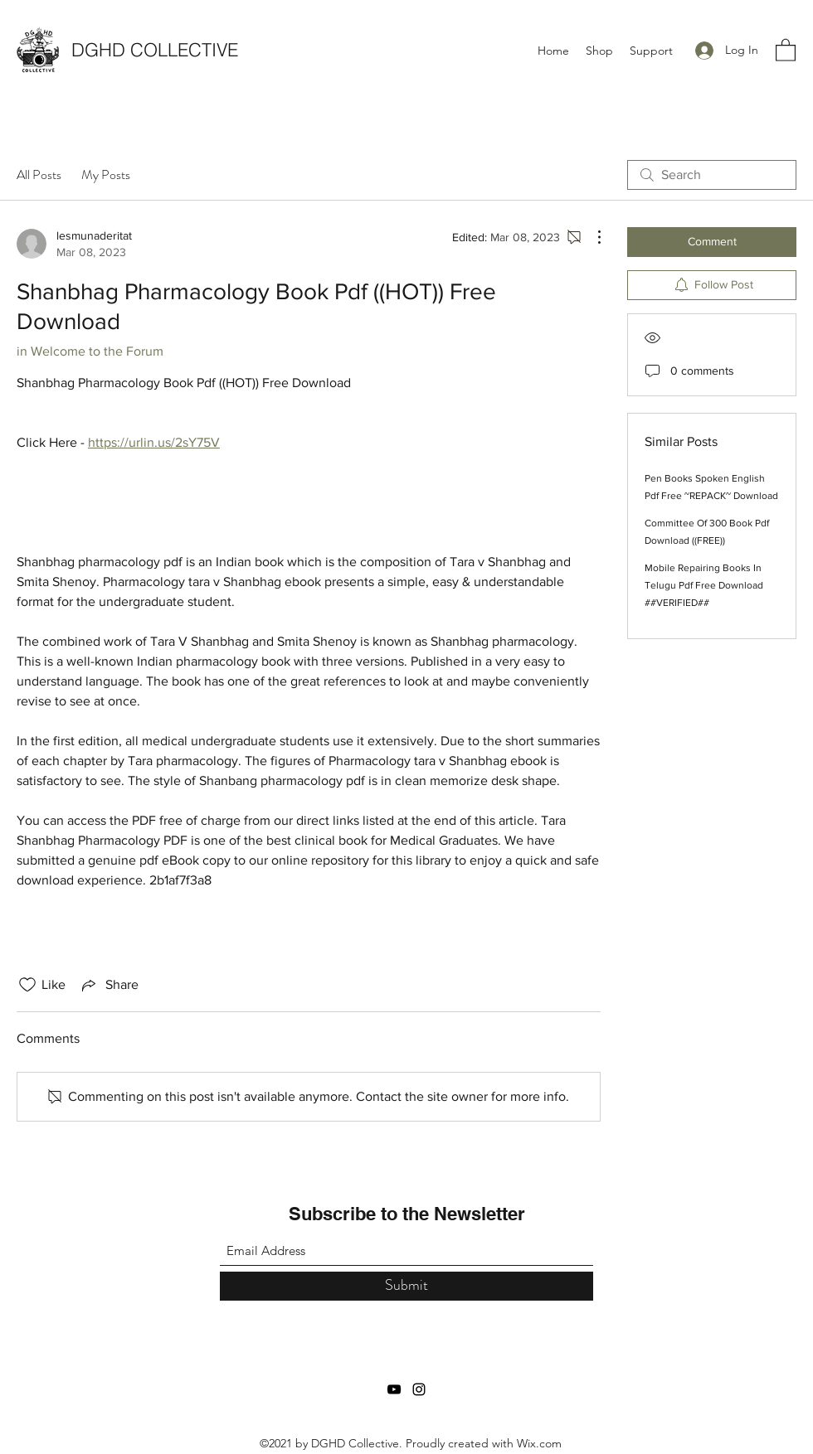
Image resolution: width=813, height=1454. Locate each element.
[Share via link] (109, 985)
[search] (711, 175)
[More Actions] (591, 237)
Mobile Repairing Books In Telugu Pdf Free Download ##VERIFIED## (704, 585)
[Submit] (406, 1286)
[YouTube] (394, 1389)
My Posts (105, 174)
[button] (786, 49)
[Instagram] (419, 1389)
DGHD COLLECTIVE (154, 49)
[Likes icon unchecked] (27, 985)
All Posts (39, 174)
